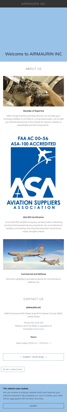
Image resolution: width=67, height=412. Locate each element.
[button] (50, 343)
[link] (33, 3)
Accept (33, 406)
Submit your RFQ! (33, 357)
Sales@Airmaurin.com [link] (33, 329)
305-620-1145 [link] (37, 322)
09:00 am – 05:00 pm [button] (38, 343)
